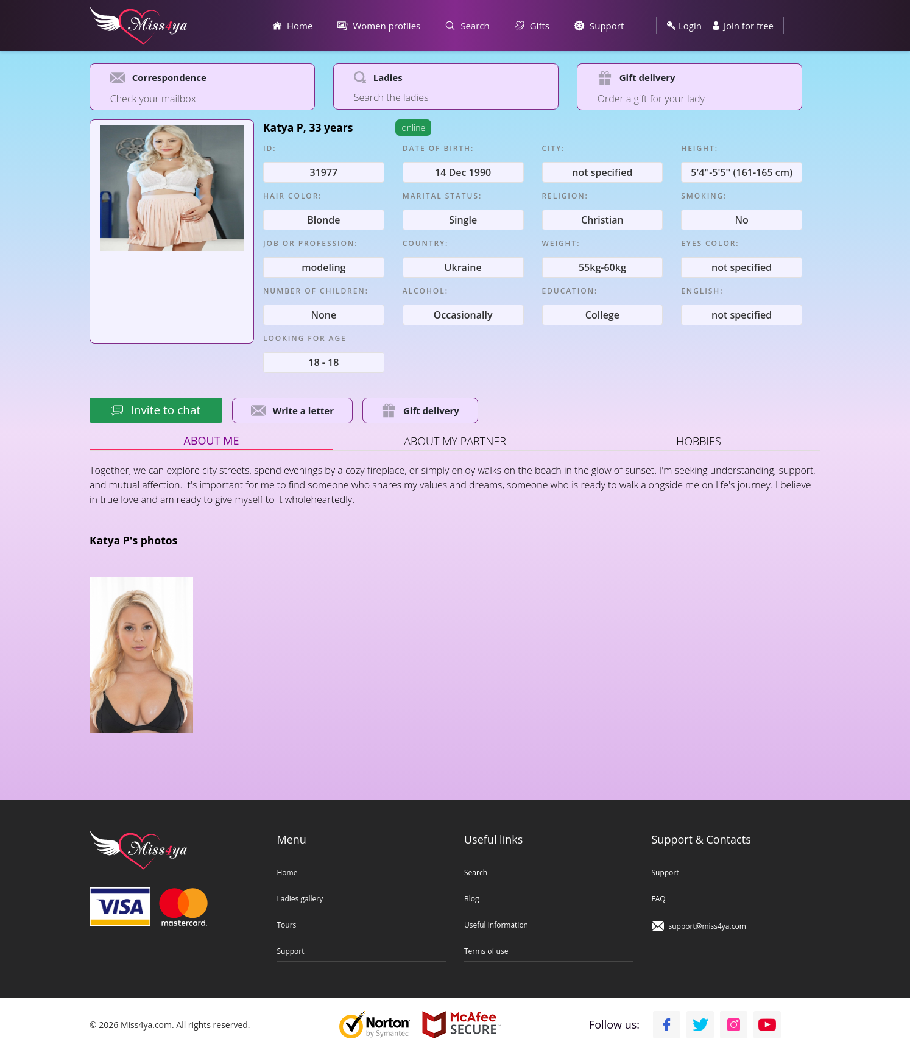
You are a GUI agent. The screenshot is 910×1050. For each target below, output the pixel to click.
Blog (471, 898)
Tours (287, 924)
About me (211, 439)
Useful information (496, 924)
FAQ (659, 898)
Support (291, 950)
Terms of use (486, 950)
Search (475, 872)
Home (287, 872)
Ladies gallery (300, 898)
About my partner (455, 440)
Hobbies (698, 440)
